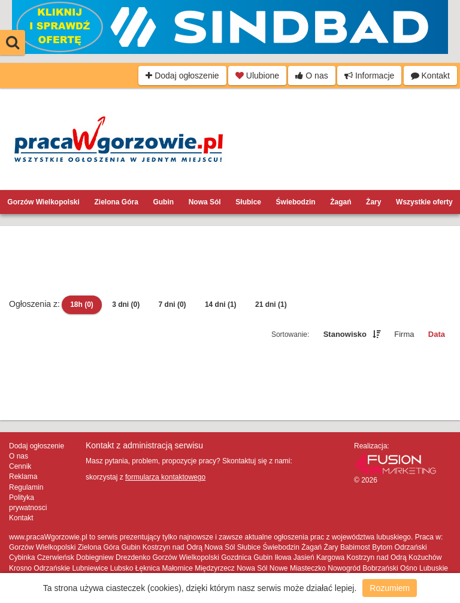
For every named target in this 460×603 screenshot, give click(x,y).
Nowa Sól (205, 202)
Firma (404, 334)
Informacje (369, 75)
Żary (373, 202)
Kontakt (430, 75)
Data (436, 334)
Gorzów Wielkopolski (43, 202)
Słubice (248, 202)
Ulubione (257, 75)
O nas (311, 75)
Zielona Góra (116, 202)
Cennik (20, 466)
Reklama (23, 476)
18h (81, 304)
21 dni (271, 304)
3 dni (126, 304)
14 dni (221, 304)
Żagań (340, 202)
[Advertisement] (230, 262)
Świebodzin (296, 202)
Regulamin (26, 487)
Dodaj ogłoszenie (182, 75)
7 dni (172, 304)
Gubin (163, 202)
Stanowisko (345, 334)
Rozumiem (390, 588)
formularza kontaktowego (165, 477)
